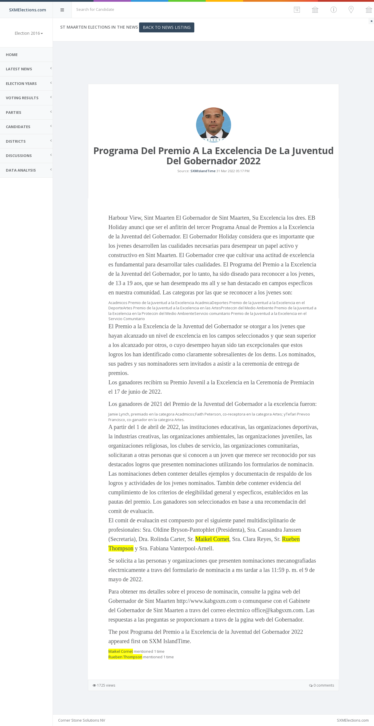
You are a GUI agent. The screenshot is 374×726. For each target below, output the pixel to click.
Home (12, 54)
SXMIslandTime (203, 171)
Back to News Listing (167, 27)
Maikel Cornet (212, 539)
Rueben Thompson (125, 656)
